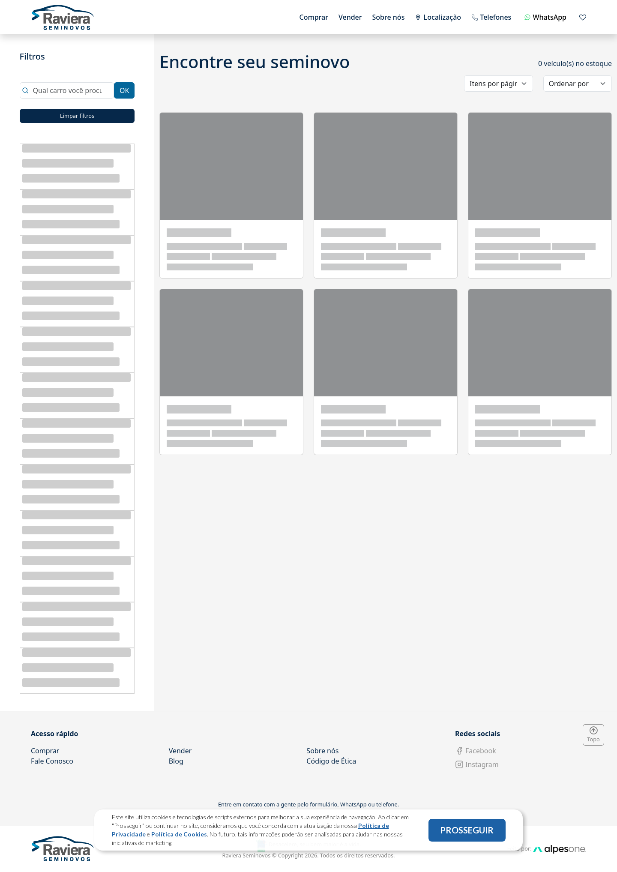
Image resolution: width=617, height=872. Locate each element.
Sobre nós (388, 17)
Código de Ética (331, 761)
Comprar (314, 17)
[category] (498, 83)
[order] (577, 83)
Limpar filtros (77, 116)
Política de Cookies (179, 834)
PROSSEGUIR (467, 830)
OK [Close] (124, 90)
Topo (593, 735)
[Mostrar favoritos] (582, 17)
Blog (176, 761)
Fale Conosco (52, 761)
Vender (350, 17)
